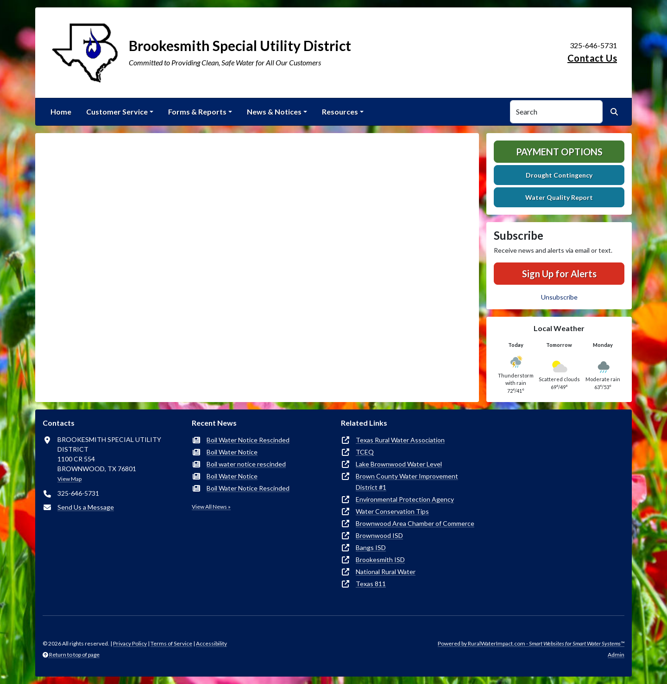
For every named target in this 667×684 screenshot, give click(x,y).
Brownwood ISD (379, 535)
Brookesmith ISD (380, 559)
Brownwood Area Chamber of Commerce (415, 523)
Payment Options (559, 151)
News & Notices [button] (274, 111)
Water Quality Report (559, 197)
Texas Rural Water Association (400, 440)
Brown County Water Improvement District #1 (407, 481)
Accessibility (211, 643)
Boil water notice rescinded (246, 464)
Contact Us (592, 58)
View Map (69, 478)
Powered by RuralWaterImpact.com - (531, 643)
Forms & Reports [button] (197, 111)
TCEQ (365, 452)
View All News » (211, 506)
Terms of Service (171, 643)
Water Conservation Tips (392, 511)
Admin (616, 654)
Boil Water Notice (232, 452)
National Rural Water (385, 571)
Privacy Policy (130, 643)
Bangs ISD (371, 547)
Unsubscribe (559, 297)
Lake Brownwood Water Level (399, 464)
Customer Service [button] (117, 111)
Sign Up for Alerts (559, 273)
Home (60, 111)
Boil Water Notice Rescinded (248, 440)
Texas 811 (371, 584)
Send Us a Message (85, 507)
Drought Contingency (559, 175)
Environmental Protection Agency (405, 499)
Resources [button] (340, 111)
